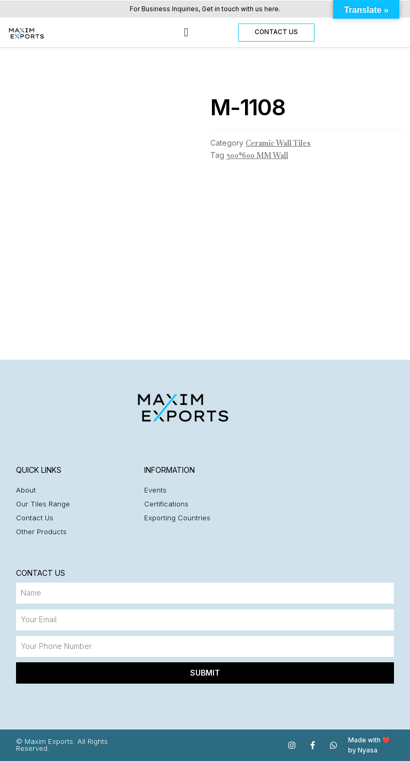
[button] (186, 33)
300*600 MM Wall (257, 155)
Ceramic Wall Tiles (278, 143)
